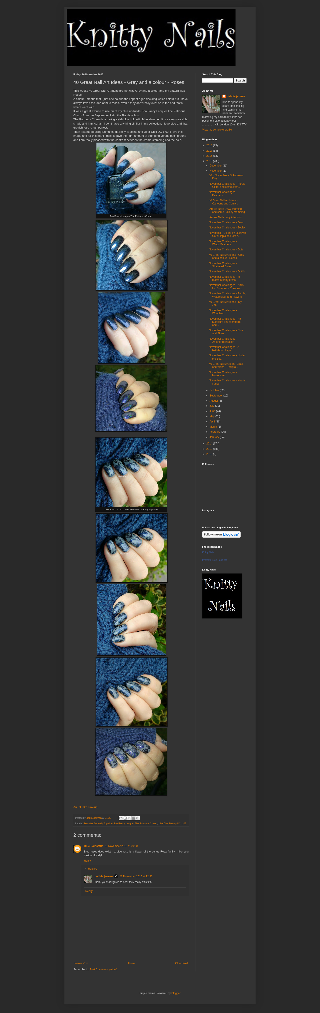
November (216, 170)
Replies (92, 868)
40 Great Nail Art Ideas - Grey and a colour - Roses (226, 256)
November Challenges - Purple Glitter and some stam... (227, 185)
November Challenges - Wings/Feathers (223, 243)
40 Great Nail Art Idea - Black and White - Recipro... (226, 365)
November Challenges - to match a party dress (224, 278)
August (214, 400)
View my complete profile (217, 129)
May (212, 416)
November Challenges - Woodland (223, 312)
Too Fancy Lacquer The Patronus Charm (135, 823)
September (216, 395)
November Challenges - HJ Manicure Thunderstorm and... (225, 322)
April (213, 421)
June (213, 411)
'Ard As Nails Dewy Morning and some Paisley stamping (227, 210)
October (215, 390)
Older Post (181, 963)
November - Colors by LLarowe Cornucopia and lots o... (227, 234)
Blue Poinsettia (93, 846)
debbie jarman (104, 876)
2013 (209, 448)
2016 (209, 155)
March (214, 426)
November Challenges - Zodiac (227, 227)
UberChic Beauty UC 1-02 (172, 823)
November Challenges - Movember (223, 374)
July (212, 405)
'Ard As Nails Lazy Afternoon (225, 217)
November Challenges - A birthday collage (224, 348)
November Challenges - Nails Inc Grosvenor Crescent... (226, 286)
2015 (209, 161)
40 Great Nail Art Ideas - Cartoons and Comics (223, 202)
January (215, 437)
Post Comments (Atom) (103, 969)
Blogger (175, 993)
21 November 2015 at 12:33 (135, 876)
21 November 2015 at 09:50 (121, 846)
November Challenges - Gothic (227, 271)
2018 (209, 145)
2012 (209, 454)
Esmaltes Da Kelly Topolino (98, 823)
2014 (209, 443)
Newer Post (81, 963)
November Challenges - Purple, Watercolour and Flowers (227, 295)
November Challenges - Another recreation (223, 340)
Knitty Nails (208, 552)
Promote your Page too (214, 560)
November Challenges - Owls (226, 222)
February (215, 431)
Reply (87, 860)
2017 (209, 150)
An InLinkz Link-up (85, 807)
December (216, 165)
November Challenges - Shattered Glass (223, 265)
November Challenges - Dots (226, 249)
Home (131, 963)
